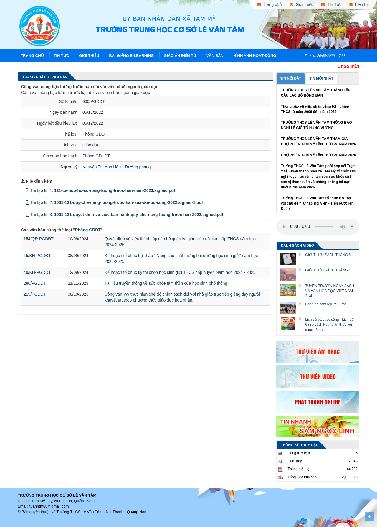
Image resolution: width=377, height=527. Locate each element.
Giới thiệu (89, 55)
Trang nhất (34, 77)
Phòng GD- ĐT (96, 156)
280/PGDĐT (35, 283)
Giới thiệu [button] (301, 4)
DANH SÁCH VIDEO (297, 245)
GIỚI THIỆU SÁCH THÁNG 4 (328, 270)
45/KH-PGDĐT (37, 255)
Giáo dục (90, 145)
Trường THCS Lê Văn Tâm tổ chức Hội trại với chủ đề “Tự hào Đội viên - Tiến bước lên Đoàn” (317, 203)
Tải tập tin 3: (126, 214)
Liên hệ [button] (359, 4)
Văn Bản (215, 55)
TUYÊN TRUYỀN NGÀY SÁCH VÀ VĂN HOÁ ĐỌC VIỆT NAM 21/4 (329, 291)
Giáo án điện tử (180, 55)
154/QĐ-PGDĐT (39, 238)
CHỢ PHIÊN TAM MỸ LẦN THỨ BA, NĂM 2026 (318, 155)
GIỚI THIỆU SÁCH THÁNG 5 (328, 255)
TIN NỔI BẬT (290, 78)
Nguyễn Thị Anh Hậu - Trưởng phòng (116, 166)
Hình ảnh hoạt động (255, 55)
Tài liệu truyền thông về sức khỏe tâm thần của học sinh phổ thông (166, 283)
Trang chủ (32, 55)
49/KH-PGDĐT (37, 272)
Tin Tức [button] (331, 4)
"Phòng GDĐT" (87, 230)
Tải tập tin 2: (116, 202)
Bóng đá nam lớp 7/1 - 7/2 (325, 304)
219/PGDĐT (35, 294)
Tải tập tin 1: (102, 190)
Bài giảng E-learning (131, 55)
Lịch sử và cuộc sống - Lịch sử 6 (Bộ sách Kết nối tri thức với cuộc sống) (329, 324)
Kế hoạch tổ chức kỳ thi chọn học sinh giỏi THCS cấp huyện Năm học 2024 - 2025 (180, 272)
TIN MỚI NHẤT (321, 78)
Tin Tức (61, 55)
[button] (27, 190)
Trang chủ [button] (269, 4)
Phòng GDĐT (94, 134)
